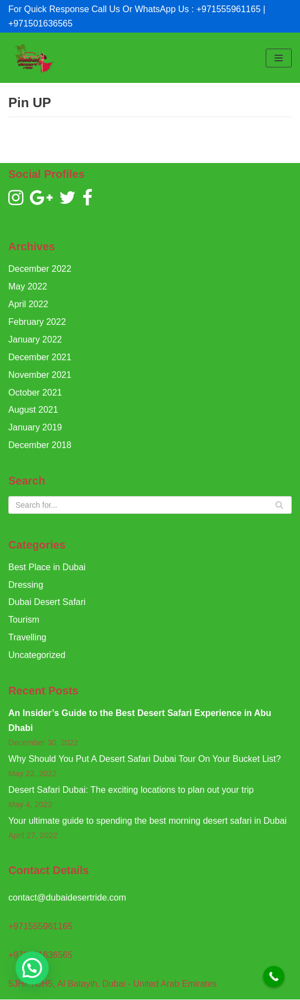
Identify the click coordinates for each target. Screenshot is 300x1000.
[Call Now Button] (274, 976)
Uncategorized (36, 655)
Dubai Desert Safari (47, 602)
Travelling (27, 637)
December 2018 (39, 445)
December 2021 (39, 357)
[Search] (150, 505)
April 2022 (28, 304)
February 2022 (37, 322)
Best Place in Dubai (47, 567)
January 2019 (35, 427)
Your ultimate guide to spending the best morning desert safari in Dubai (147, 820)
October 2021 (35, 392)
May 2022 (27, 286)
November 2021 (39, 375)
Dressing (25, 585)
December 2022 (39, 268)
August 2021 (33, 409)
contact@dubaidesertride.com (67, 897)
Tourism (23, 619)
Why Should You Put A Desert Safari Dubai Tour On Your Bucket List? (144, 759)
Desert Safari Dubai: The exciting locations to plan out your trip (131, 789)
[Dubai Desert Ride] (33, 57)
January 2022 (35, 339)
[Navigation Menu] (279, 58)
